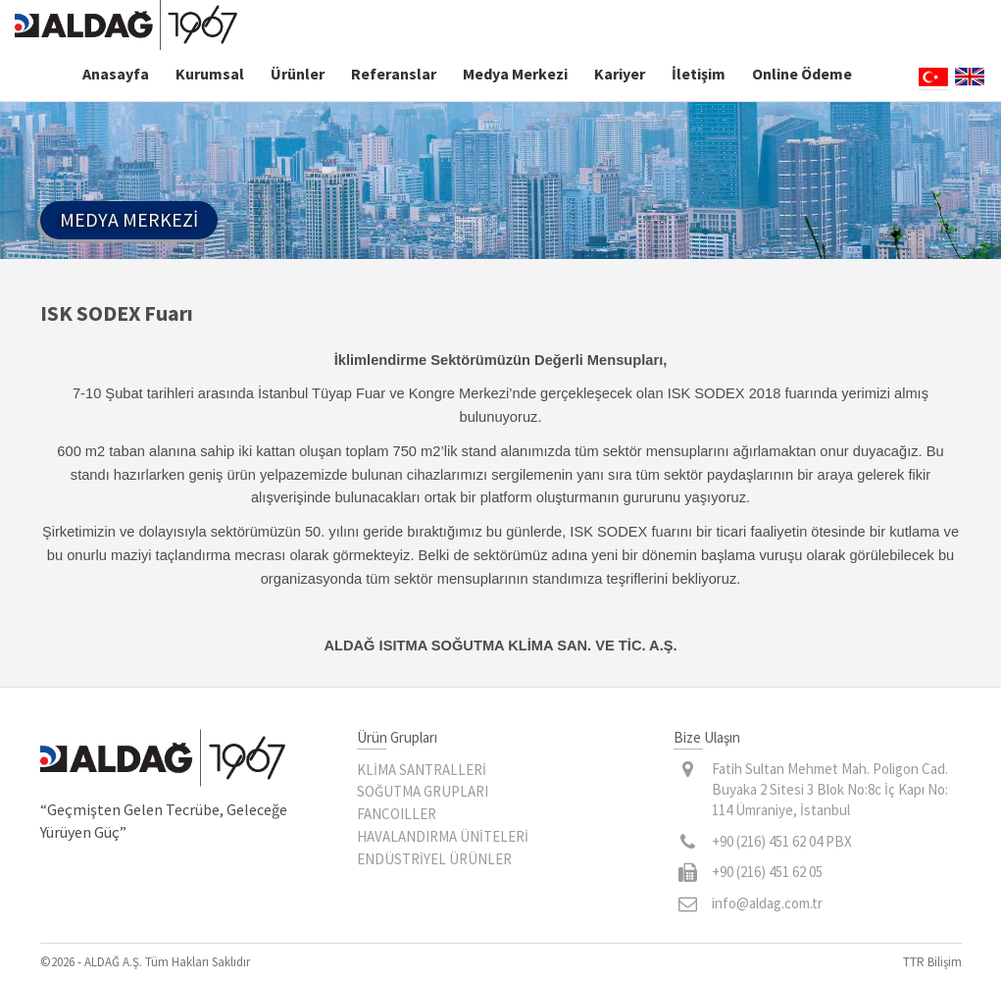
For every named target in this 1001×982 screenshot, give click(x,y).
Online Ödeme (802, 73)
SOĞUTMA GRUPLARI (422, 791)
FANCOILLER (396, 813)
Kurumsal (209, 73)
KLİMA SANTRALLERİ (421, 769)
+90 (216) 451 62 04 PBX (782, 841)
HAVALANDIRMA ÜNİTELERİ (442, 836)
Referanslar (393, 73)
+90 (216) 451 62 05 (767, 871)
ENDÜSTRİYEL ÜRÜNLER (434, 859)
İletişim (699, 73)
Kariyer (619, 73)
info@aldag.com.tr (767, 903)
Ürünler (298, 73)
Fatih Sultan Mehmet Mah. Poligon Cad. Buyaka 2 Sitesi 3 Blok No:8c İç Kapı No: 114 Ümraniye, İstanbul (830, 789)
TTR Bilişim (932, 962)
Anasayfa (115, 73)
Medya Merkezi (515, 73)
